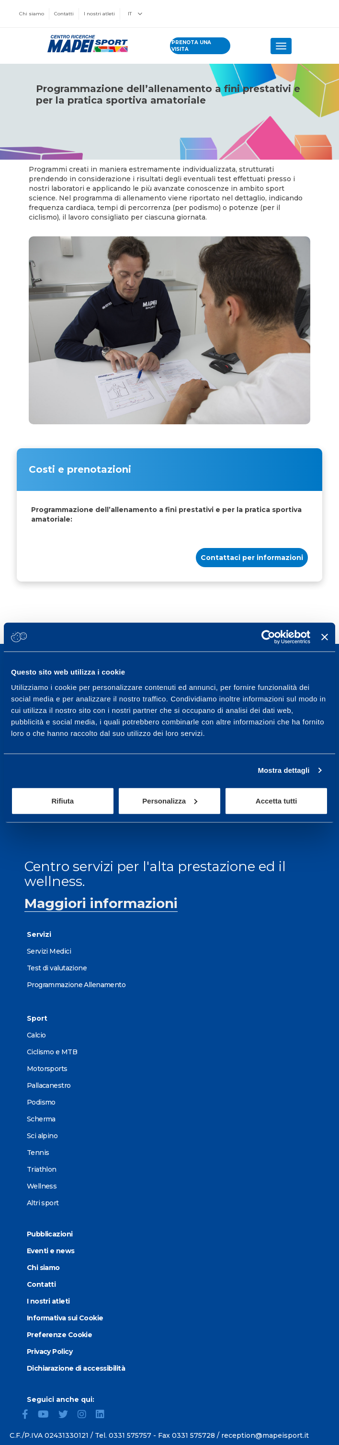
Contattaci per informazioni (252, 557)
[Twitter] (67, 1415)
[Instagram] (86, 1415)
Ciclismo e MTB (52, 1052)
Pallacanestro (49, 1085)
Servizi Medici (49, 951)
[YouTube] (47, 1415)
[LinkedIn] (104, 1415)
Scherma (41, 1119)
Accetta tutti (276, 800)
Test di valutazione (57, 968)
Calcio (36, 1035)
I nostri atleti (99, 14)
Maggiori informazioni (101, 903)
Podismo (41, 1102)
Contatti (64, 14)
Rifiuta (62, 800)
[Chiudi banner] (324, 637)
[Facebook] (29, 1415)
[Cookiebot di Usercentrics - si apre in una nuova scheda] (268, 637)
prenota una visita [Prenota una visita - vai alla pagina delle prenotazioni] (191, 45)
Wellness (42, 1186)
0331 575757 (130, 1435)
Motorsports (47, 1068)
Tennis (38, 1152)
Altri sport (43, 1203)
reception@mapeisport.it (265, 1435)
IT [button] (135, 14)
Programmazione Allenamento (76, 984)
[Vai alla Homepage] (85, 43)
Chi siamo (31, 14)
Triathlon (41, 1169)
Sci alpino (42, 1135)
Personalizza (169, 800)
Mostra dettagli (283, 770)
